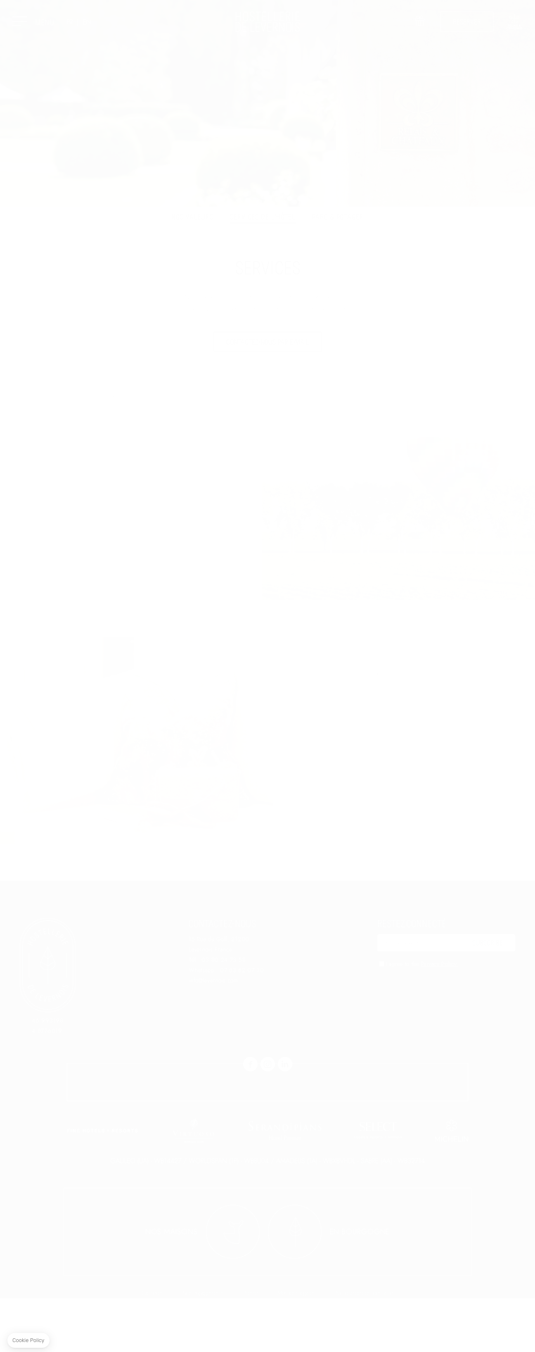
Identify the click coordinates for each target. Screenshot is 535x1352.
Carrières (152, 1346)
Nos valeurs (192, 216)
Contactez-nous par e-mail (267, 342)
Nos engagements (202, 1346)
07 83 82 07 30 (242, 970)
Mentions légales (296, 1346)
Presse (250, 1346)
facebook (250, 1064)
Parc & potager (338, 216)
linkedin (285, 1064)
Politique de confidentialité (363, 1346)
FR (69, 22)
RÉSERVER (467, 21)
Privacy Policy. (440, 964)
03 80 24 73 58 (223, 960)
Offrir (419, 27)
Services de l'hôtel (263, 216)
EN (87, 22)
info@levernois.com (214, 980)
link (514, 21)
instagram (267, 1064)
